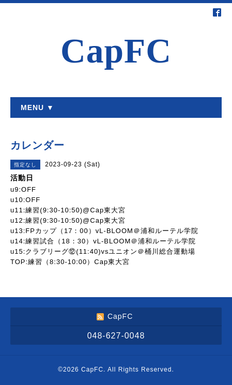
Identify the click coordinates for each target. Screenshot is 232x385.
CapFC (116, 51)
